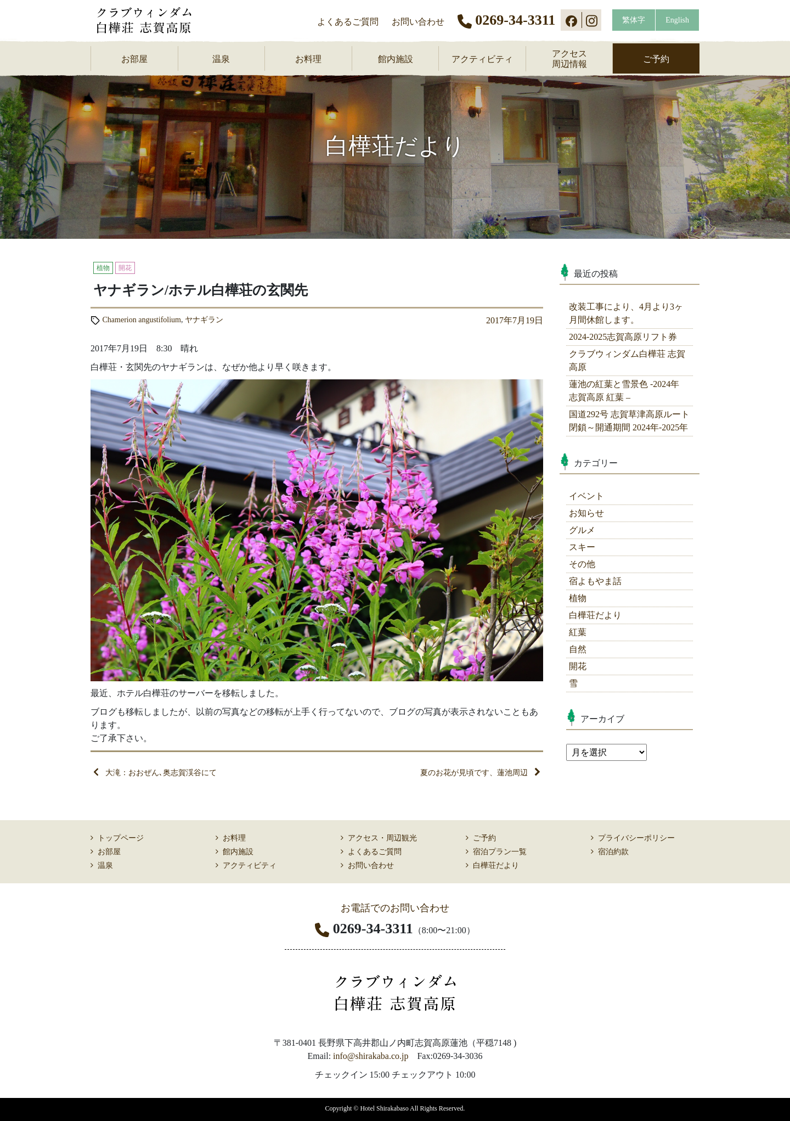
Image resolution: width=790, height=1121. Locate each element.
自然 (577, 649)
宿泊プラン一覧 (500, 852)
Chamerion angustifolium (142, 320)
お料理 (308, 59)
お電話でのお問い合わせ (395, 908)
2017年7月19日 (514, 320)
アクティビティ (482, 59)
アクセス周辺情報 (569, 59)
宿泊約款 (613, 852)
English (677, 20)
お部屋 (134, 59)
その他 (582, 564)
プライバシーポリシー (636, 838)
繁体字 (633, 20)
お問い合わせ (418, 21)
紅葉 (577, 632)
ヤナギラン (204, 320)
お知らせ (586, 513)
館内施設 (395, 59)
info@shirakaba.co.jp (370, 1056)
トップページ (121, 838)
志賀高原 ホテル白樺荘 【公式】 (151, 20)
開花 (577, 666)
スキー (582, 547)
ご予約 (656, 59)
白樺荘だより (595, 615)
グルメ (582, 530)
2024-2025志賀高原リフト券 (623, 336)
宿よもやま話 (595, 581)
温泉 (221, 59)
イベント (586, 496)
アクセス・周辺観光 (382, 838)
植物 (577, 598)
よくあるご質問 (348, 21)
